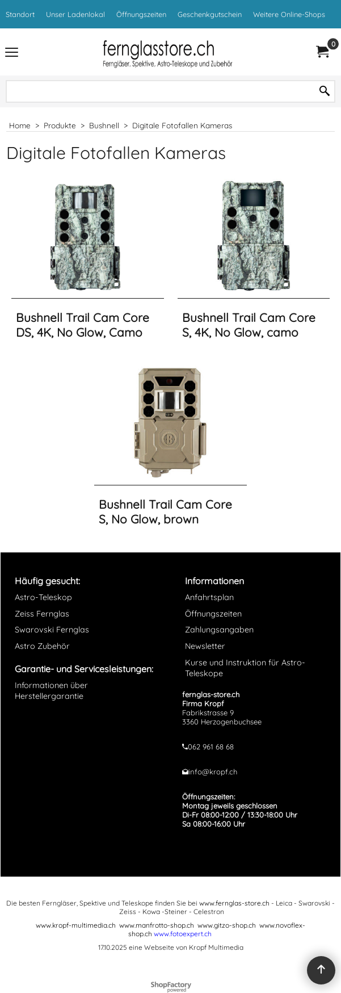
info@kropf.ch (212, 771)
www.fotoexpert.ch (183, 933)
